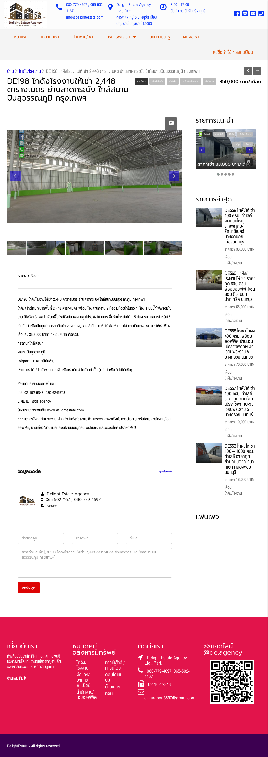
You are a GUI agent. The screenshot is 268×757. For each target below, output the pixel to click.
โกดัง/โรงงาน (82, 665)
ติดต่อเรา (191, 37)
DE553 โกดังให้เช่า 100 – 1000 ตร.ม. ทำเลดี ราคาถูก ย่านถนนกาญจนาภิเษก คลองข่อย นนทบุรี (240, 459)
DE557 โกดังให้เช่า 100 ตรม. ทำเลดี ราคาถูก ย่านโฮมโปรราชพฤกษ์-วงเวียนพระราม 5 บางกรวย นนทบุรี (240, 402)
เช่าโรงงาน (209, 81)
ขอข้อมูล (28, 587)
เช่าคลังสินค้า (157, 81)
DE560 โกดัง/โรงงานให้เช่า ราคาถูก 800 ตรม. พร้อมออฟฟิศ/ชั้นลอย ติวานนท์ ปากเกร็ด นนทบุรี (240, 286)
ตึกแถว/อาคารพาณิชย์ (83, 680)
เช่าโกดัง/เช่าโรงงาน (191, 81)
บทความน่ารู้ (159, 37)
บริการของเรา (118, 37)
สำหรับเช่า (141, 81)
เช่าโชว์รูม (237, 144)
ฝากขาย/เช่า (82, 37)
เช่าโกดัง (172, 81)
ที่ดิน (109, 694)
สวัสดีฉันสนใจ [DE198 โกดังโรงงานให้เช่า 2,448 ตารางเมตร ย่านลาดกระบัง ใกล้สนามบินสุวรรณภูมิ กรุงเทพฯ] (95, 563)
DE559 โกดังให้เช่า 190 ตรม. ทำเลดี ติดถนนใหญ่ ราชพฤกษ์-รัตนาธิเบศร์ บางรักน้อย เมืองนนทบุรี (240, 226)
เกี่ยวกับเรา (50, 37)
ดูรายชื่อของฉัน (165, 472)
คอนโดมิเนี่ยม (113, 677)
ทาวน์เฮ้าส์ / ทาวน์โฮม (115, 665)
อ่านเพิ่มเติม (16, 678)
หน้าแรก (20, 37)
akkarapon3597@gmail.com (170, 698)
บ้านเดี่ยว (112, 687)
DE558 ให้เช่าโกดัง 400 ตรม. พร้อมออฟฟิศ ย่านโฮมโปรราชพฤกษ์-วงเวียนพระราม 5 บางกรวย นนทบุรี (240, 344)
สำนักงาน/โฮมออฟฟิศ (86, 694)
